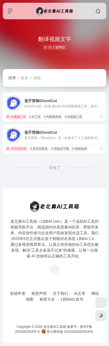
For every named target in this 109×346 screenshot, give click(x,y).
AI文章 (79, 293)
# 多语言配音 (39, 148)
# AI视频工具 (73, 116)
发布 (24, 78)
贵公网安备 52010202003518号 (67, 332)
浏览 (37, 78)
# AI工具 (35, 116)
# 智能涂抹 (79, 148)
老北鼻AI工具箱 (54, 327)
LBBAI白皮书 (72, 299)
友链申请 (17, 293)
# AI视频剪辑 (52, 116)
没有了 (54, 167)
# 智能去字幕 (60, 148)
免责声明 (39, 293)
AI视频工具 (16, 116)
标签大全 (47, 299)
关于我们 (60, 293)
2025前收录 (16, 148)
